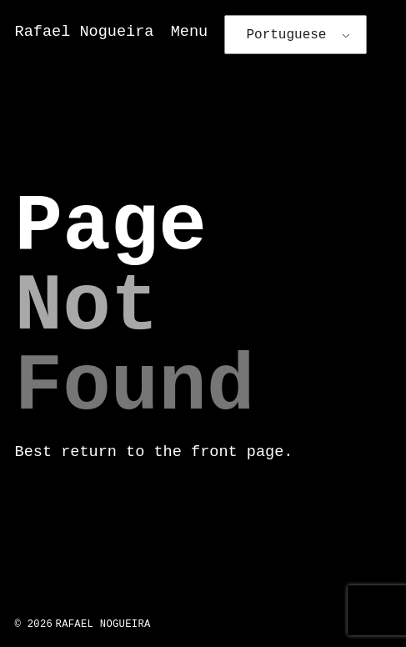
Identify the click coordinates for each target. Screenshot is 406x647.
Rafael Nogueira (84, 32)
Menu (189, 32)
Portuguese (286, 35)
